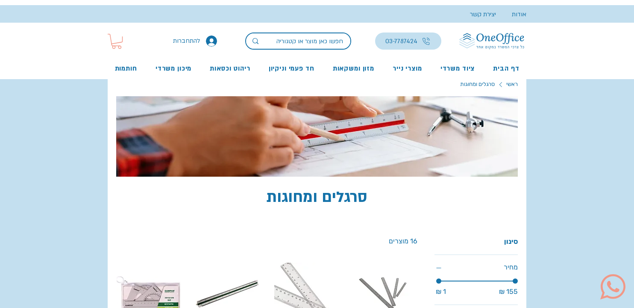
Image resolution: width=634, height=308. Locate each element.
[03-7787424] (408, 41)
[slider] (439, 281)
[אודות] (511, 14)
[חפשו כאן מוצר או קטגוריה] (310, 41)
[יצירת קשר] (479, 14)
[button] (117, 41)
